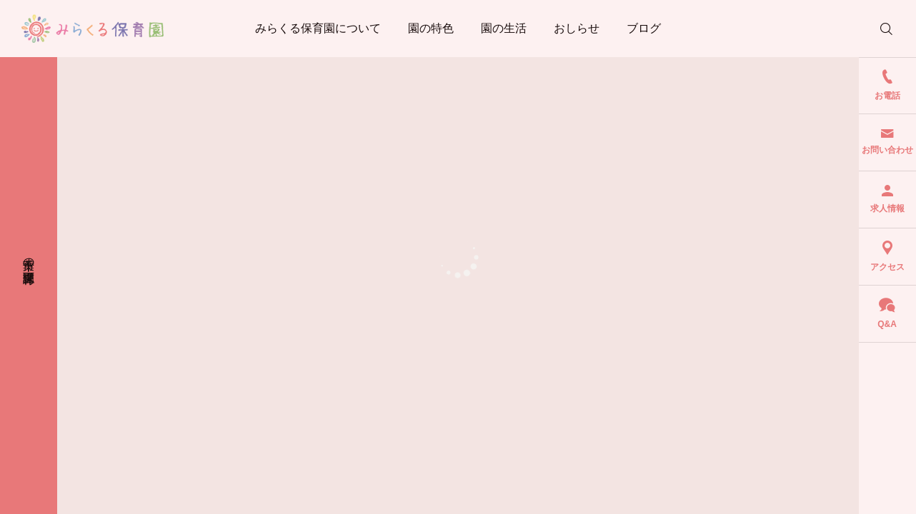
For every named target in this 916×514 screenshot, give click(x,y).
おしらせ (576, 28)
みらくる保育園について (318, 28)
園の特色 (431, 28)
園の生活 (504, 28)
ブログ (644, 28)
